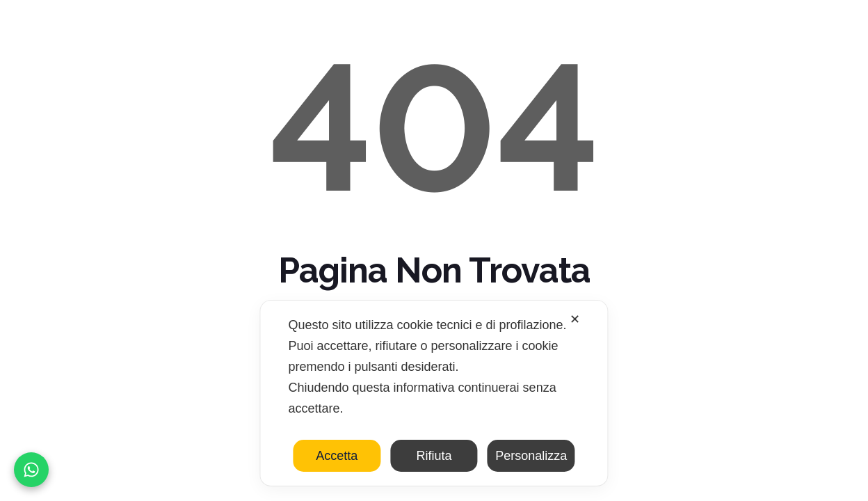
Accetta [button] (336, 456)
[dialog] (433, 393)
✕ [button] (575, 319)
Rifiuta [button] (433, 456)
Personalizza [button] (531, 456)
